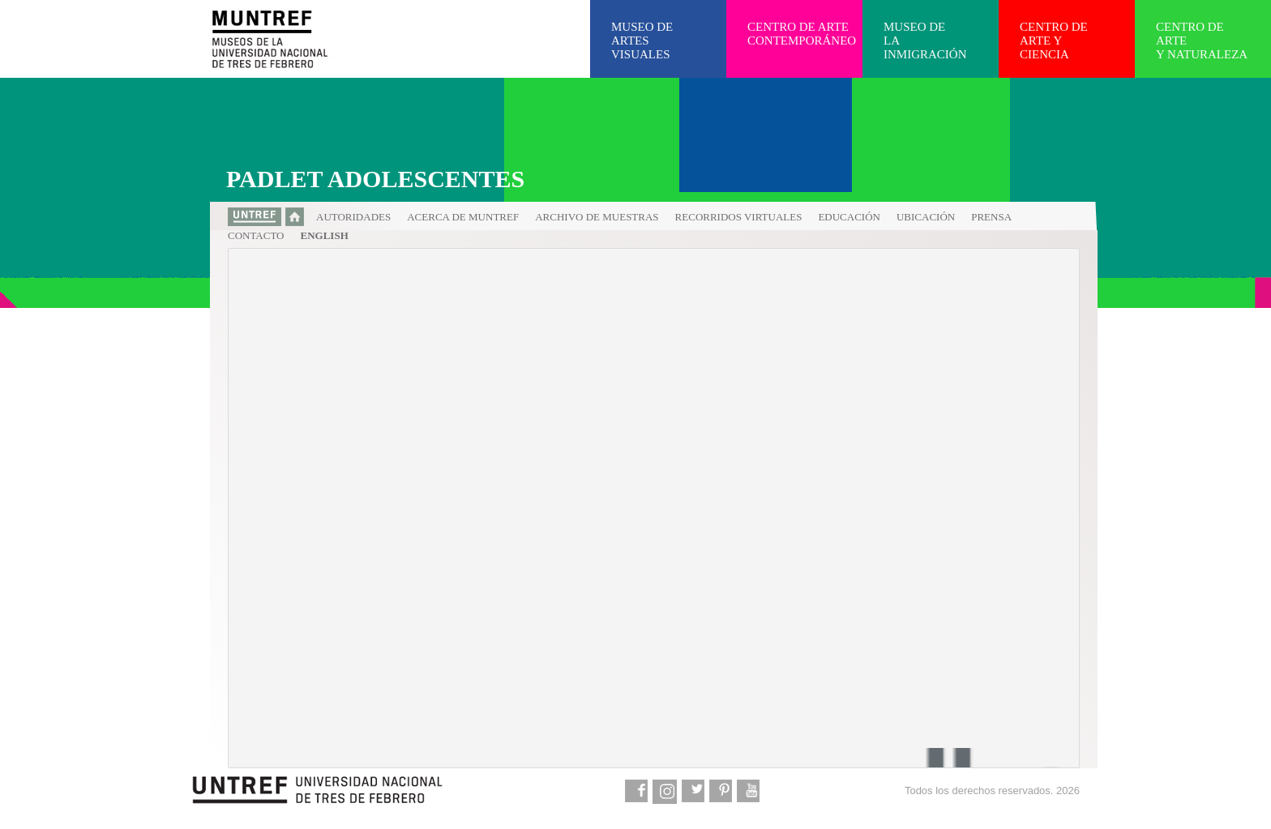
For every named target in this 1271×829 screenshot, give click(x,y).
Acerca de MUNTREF (463, 217)
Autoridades (353, 217)
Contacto (256, 235)
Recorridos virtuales (738, 217)
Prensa (991, 217)
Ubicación (926, 217)
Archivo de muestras (596, 217)
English (325, 235)
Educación (849, 217)
